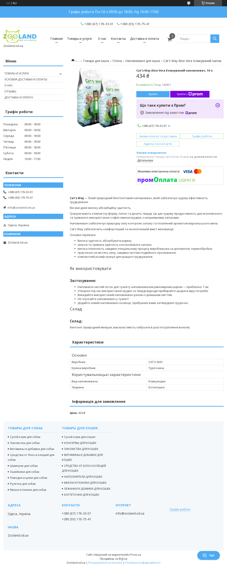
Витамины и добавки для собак (32, 449)
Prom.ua (135, 555)
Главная (56, 38)
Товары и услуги (79, 38)
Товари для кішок (96, 61)
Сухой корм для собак (25, 437)
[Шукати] (214, 38)
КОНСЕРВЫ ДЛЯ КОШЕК (80, 443)
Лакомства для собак (25, 443)
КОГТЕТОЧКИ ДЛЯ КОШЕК (81, 495)
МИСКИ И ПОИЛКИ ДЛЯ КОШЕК (85, 483)
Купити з (190, 94)
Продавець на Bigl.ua (113, 559)
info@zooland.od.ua (21, 207)
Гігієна (117, 61)
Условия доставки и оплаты (25, 79)
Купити (153, 94)
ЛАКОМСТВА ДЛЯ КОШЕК (81, 449)
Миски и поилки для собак (28, 490)
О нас (102, 38)
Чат (209, 555)
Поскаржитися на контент (105, 563)
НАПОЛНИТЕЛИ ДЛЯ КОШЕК (83, 477)
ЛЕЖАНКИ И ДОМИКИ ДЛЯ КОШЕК (87, 489)
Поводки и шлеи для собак (28, 478)
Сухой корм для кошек (80, 437)
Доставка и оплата (144, 38)
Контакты (118, 38)
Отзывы (10, 91)
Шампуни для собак (24, 466)
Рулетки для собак (23, 484)
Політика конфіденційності (142, 563)
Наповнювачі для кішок (142, 61)
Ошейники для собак (24, 472)
